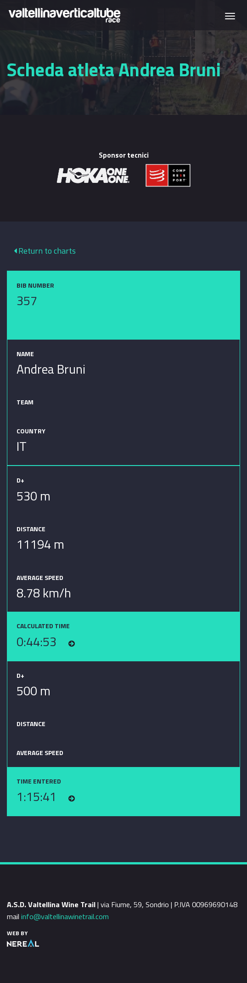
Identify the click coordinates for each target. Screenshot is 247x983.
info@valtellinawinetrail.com (65, 916)
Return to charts (45, 250)
